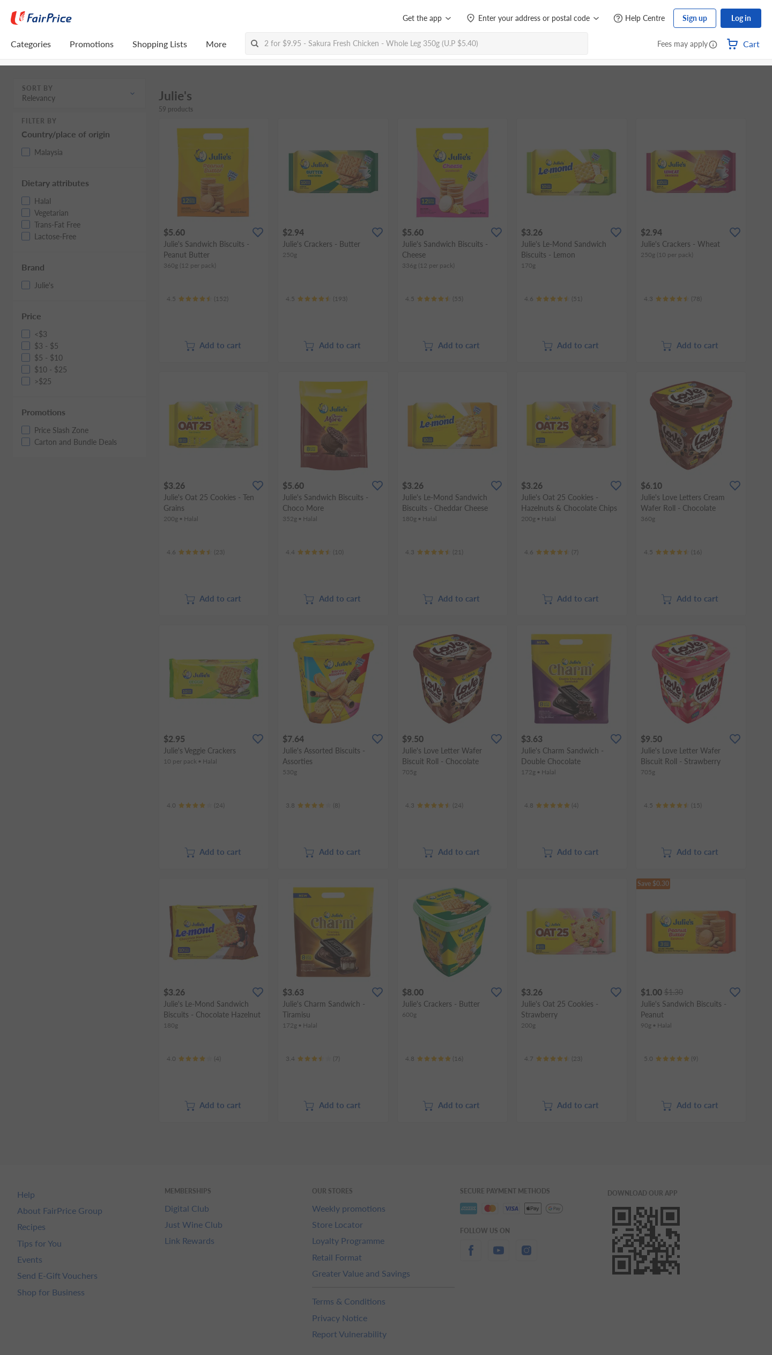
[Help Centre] (639, 18)
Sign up (694, 18)
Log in (741, 18)
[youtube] (498, 1256)
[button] (713, 45)
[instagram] (526, 1256)
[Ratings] (198, 299)
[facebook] (470, 1256)
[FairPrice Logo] (41, 18)
